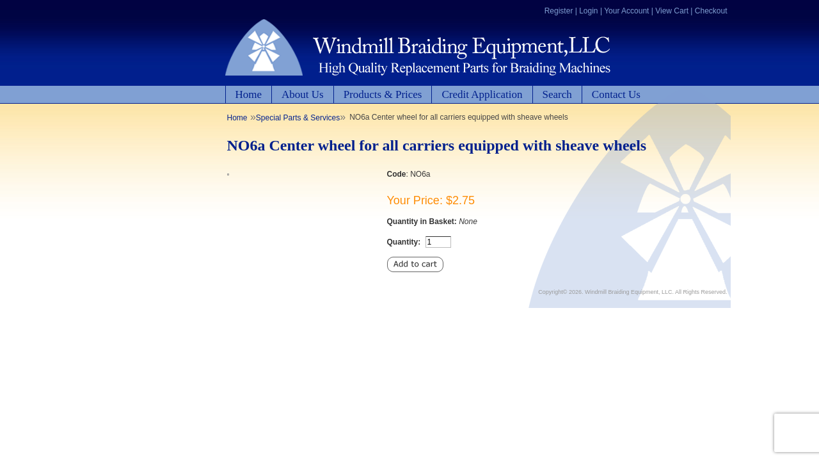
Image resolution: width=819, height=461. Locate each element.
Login (588, 10)
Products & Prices (383, 94)
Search (557, 94)
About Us (303, 94)
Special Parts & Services (298, 117)
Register (559, 10)
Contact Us (616, 94)
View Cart (671, 10)
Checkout (711, 10)
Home (248, 94)
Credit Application (481, 94)
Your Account (626, 10)
